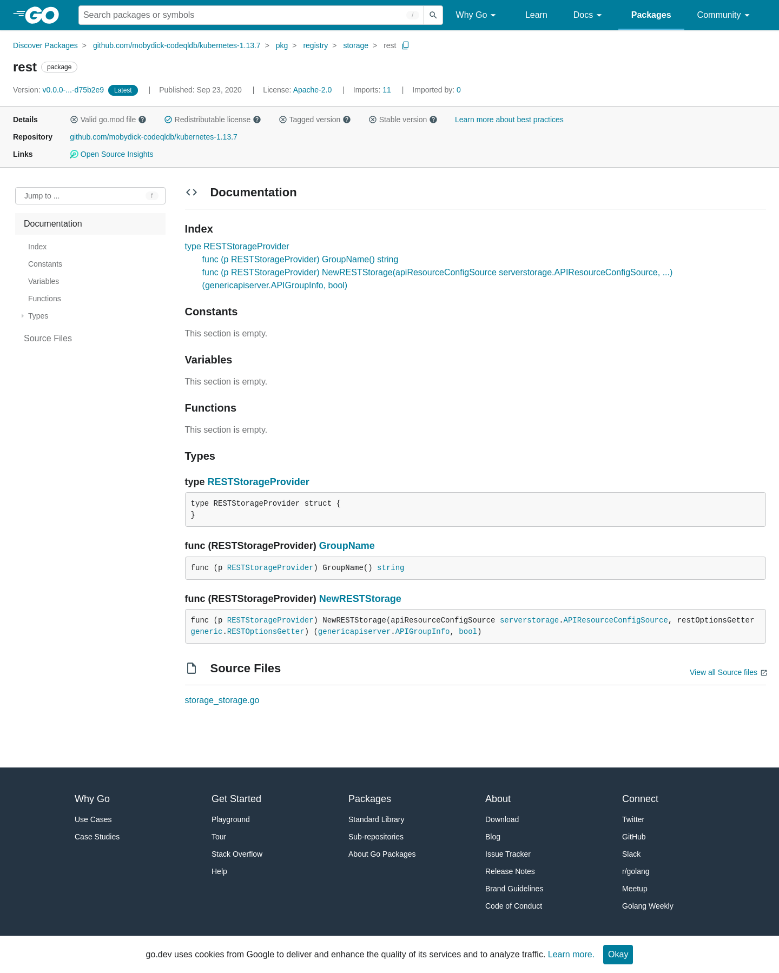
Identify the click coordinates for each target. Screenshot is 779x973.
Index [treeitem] (37, 246)
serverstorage (529, 620)
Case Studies (97, 836)
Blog (492, 836)
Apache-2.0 (312, 89)
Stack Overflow (237, 854)
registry (315, 45)
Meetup (635, 888)
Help (219, 871)
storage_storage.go (222, 700)
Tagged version (315, 119)
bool (468, 631)
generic (207, 631)
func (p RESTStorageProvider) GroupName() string (300, 259)
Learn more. (571, 954)
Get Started (236, 798)
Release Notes (510, 871)
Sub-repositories (376, 836)
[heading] (45, 15)
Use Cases (93, 819)
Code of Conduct (513, 906)
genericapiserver (354, 631)
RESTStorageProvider (258, 481)
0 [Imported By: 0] (436, 89)
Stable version (403, 119)
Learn (536, 14)
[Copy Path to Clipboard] (406, 45)
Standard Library (376, 819)
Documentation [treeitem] (53, 223)
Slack (631, 854)
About (498, 798)
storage (355, 45)
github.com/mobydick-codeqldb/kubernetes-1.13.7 (177, 45)
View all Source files (723, 672)
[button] (74, 119)
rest (390, 45)
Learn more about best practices (509, 119)
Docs (589, 15)
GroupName (347, 545)
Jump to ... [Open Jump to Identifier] (42, 195)
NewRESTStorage (360, 598)
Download (502, 819)
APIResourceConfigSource (616, 620)
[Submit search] (433, 15)
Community (725, 15)
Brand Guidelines (514, 888)
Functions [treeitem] (44, 298)
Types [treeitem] (38, 316)
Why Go (477, 15)
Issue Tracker (508, 854)
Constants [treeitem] (45, 264)
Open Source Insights (111, 154)
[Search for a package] (251, 15)
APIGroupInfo (422, 631)
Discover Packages (45, 45)
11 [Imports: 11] (373, 89)
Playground (231, 819)
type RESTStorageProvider (237, 246)
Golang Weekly (648, 906)
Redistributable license (212, 119)
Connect (640, 798)
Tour (219, 836)
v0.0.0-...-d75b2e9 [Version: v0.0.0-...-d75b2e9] (59, 89)
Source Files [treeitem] (48, 338)
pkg (282, 45)
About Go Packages (382, 854)
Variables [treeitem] (43, 281)
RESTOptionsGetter (266, 631)
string (390, 568)
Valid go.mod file (108, 119)
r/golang (636, 871)
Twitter (633, 819)
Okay (618, 954)
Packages (651, 14)
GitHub (634, 836)
